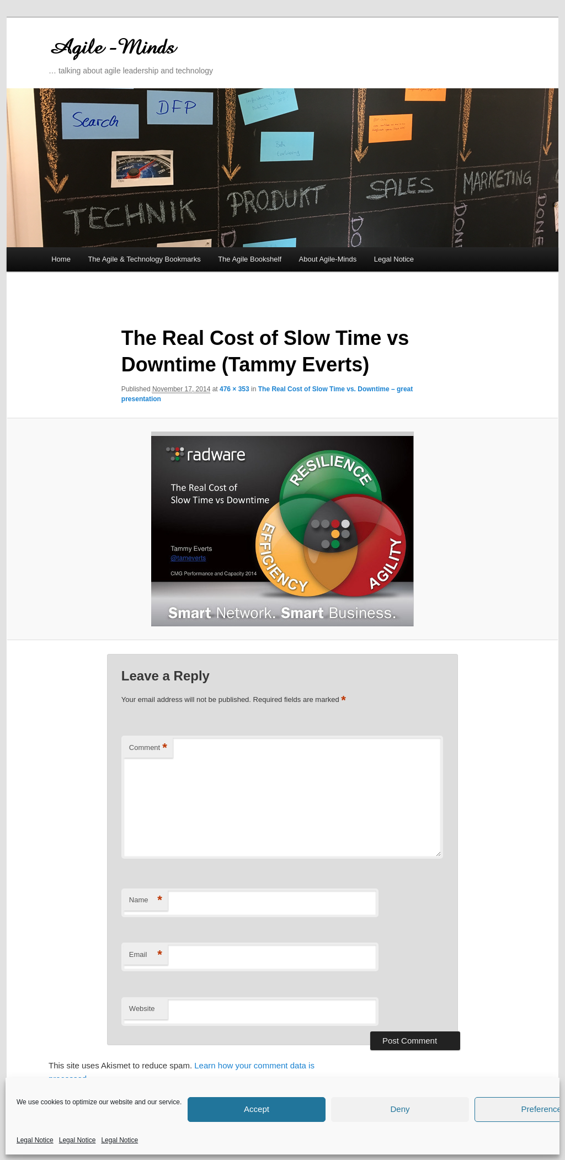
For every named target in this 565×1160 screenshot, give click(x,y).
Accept (256, 1109)
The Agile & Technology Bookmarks (144, 259)
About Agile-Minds (328, 259)
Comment (148, 748)
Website (142, 1008)
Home (61, 259)
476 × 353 (234, 389)
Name (145, 900)
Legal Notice (35, 1140)
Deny (399, 1109)
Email (145, 955)
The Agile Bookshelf (249, 259)
